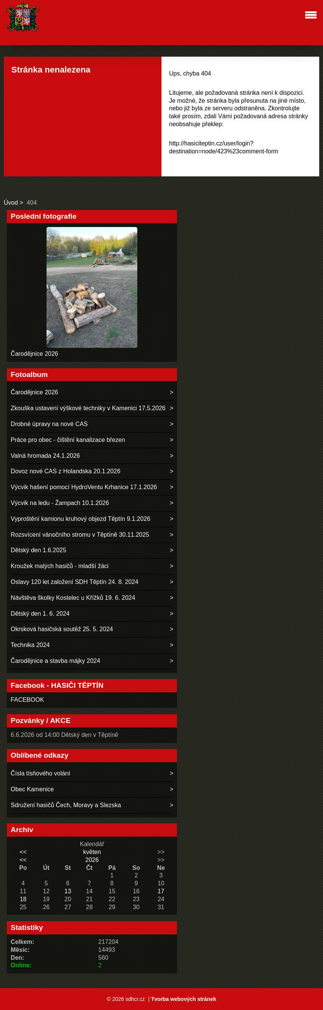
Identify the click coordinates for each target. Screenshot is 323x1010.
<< (23, 852)
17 (161, 891)
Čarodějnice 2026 (34, 354)
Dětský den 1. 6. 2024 (40, 613)
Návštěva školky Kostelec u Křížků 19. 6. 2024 (73, 598)
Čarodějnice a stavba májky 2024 (55, 661)
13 (67, 891)
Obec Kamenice (32, 789)
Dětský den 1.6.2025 (38, 550)
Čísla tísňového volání (40, 773)
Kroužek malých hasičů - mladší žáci (60, 566)
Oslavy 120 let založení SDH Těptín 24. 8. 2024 (74, 582)
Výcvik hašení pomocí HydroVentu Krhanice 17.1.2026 (84, 487)
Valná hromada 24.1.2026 (45, 455)
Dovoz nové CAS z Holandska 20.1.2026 (65, 471)
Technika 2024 (30, 645)
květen (92, 852)
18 (23, 899)
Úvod (11, 202)
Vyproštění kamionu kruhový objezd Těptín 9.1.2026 (80, 519)
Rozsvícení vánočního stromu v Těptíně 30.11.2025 (80, 534)
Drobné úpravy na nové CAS (49, 424)
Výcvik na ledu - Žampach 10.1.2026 (60, 503)
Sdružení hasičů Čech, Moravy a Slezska (66, 805)
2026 (92, 860)
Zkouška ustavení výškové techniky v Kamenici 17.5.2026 (88, 408)
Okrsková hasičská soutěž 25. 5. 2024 (62, 629)
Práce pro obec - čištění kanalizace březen (68, 440)
